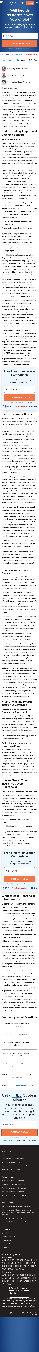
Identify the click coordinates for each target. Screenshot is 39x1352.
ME (12, 1263)
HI (31, 1260)
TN (36, 1266)
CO (15, 1260)
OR (24, 1266)
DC (23, 1260)
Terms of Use (25, 48)
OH (15, 1281)
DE (21, 1260)
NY (13, 1266)
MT (31, 1263)
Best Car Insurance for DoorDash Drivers (16, 1206)
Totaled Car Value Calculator (12, 1218)
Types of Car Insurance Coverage (14, 1155)
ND (18, 1266)
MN (23, 1263)
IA (2, 1263)
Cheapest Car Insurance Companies (14, 1184)
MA (18, 1263)
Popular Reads (8, 1202)
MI (20, 1263)
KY (7, 1263)
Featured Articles (9, 1177)
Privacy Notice (7, 1240)
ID (33, 1260)
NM (10, 1266)
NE (34, 1263)
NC (16, 1266)
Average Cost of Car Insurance (13, 1159)
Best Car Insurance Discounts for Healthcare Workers (18, 1214)
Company (6, 1229)
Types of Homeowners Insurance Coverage (17, 1166)
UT (5, 1269)
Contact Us (6, 1248)
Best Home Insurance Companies (14, 1188)
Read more (19, 30)
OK (21, 1266)
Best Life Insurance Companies (13, 1192)
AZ (8, 1260)
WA (13, 1269)
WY (22, 1269)
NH (5, 1266)
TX (3, 1269)
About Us (5, 1233)
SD (33, 1266)
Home (6, 1085)
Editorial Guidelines (8, 1237)
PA (26, 1266)
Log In (30, 3)
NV (3, 1266)
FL (26, 1260)
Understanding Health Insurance (22, 1085)
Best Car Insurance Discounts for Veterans (17, 1210)
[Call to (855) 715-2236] (23, 3)
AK (5, 1260)
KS (5, 1263)
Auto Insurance (7, 1257)
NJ (8, 1266)
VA (10, 1269)
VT (8, 1269)
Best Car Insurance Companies (13, 1181)
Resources (6, 1151)
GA (28, 1260)
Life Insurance (7, 1272)
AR (10, 1260)
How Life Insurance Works (11, 1170)
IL (34, 1260)
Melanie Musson (21, 69)
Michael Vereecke (23, 82)
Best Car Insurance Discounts (12, 1162)
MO (28, 1263)
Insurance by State (11, 1254)
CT (18, 1260)
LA (9, 1263)
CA (13, 1260)
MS (26, 1263)
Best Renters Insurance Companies (14, 1195)
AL (3, 1260)
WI (20, 1269)
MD (15, 1263)
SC (31, 1266)
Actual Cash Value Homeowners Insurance (17, 1222)
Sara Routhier (20, 75)
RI (28, 1266)
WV (16, 1269)
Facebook (11, 1293)
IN (36, 1260)
